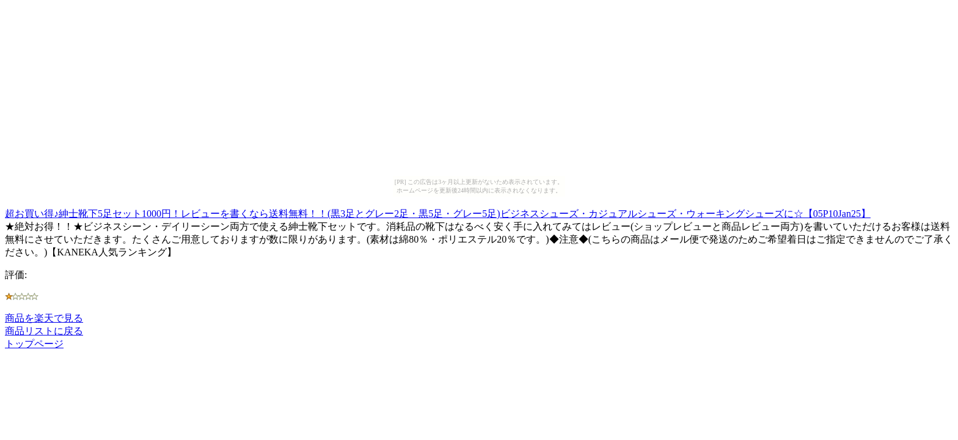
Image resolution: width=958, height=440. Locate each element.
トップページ (34, 344)
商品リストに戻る (44, 331)
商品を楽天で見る (44, 318)
